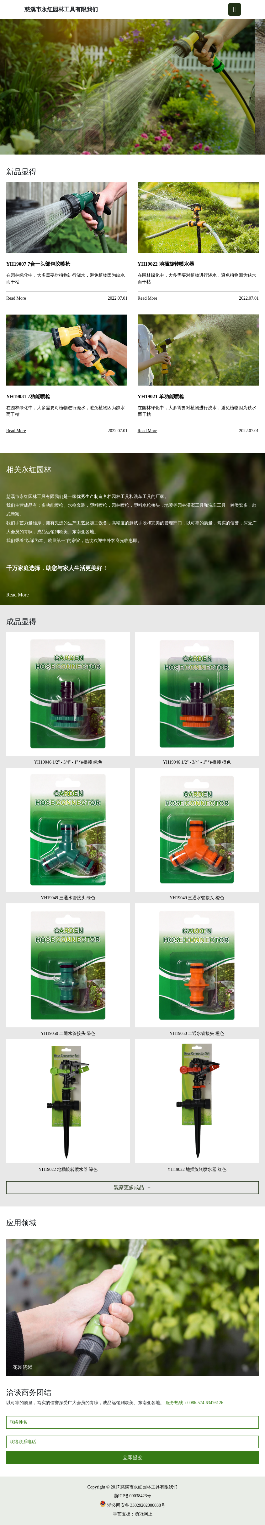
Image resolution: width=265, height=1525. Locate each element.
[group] (132, 87)
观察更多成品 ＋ (132, 1187)
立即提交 (133, 1457)
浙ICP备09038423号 (132, 1496)
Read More (17, 594)
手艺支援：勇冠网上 (132, 1514)
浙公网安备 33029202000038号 (132, 1505)
